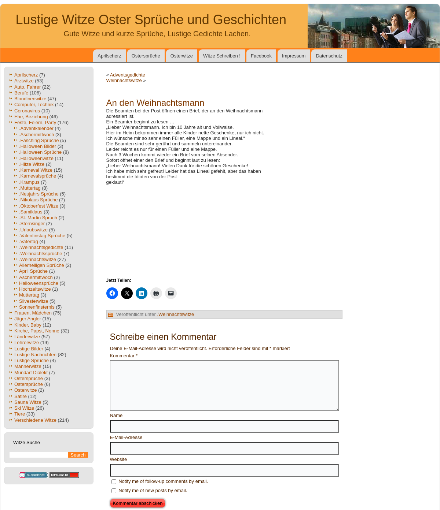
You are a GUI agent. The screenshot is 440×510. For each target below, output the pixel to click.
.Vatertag (28, 241)
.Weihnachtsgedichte (41, 247)
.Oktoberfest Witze (38, 206)
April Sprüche (33, 271)
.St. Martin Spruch (38, 217)
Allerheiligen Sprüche (41, 265)
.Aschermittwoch (36, 134)
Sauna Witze (27, 402)
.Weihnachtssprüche (40, 253)
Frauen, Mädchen (33, 313)
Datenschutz (329, 56)
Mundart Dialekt (31, 372)
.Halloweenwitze (36, 158)
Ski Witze (24, 408)
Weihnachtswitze (124, 80)
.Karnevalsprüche (37, 176)
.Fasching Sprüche (39, 140)
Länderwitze (27, 336)
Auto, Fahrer (27, 87)
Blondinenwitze (30, 98)
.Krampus (29, 182)
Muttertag (29, 295)
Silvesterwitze (33, 301)
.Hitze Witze (31, 164)
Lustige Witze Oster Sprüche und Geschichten (151, 19)
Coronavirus (27, 110)
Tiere (19, 414)
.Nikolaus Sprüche (38, 199)
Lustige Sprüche (31, 360)
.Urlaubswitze (33, 229)
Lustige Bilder (28, 348)
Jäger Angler (27, 318)
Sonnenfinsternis (37, 307)
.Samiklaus (31, 212)
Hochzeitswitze (35, 289)
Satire (20, 396)
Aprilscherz (109, 56)
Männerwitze (27, 366)
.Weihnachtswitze (37, 259)
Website (118, 459)
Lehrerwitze (26, 342)
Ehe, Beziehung (31, 116)
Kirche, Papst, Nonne (36, 331)
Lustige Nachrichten (35, 354)
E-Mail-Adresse (126, 437)
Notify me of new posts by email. (152, 490)
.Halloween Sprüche (40, 152)
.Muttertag (30, 188)
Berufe (21, 93)
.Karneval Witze (35, 170)
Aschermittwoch (36, 277)
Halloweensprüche (38, 283)
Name (116, 415)
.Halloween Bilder (37, 146)
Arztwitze (24, 80)
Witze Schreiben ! (222, 56)
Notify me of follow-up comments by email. (163, 481)
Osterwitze (181, 56)
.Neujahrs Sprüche (39, 194)
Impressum (293, 56)
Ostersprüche (146, 56)
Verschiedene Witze (35, 420)
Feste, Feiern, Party (35, 122)
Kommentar (124, 355)
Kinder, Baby (27, 325)
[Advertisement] (305, 144)
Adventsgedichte (127, 75)
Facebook (261, 56)
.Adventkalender (36, 128)
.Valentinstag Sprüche (42, 235)
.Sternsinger (32, 223)
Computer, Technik (34, 104)
